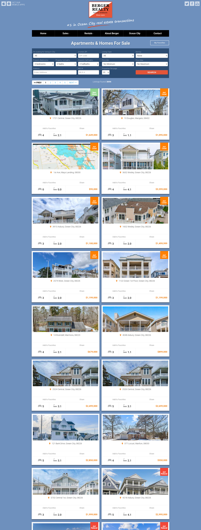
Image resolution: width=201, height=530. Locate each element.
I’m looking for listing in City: (44, 52)
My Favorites (159, 43)
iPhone (3, 3)
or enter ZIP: (82, 52)
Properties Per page (109, 69)
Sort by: (139, 52)
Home (43, 33)
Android (9, 3)
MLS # (80, 69)
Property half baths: (85, 60)
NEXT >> (73, 82)
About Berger (112, 33)
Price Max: (140, 60)
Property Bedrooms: (41, 60)
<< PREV (37, 82)
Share (64, 128)
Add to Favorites (43, 128)
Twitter (187, 3)
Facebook (192, 3)
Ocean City (134, 33)
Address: (36, 69)
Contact (158, 33)
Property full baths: (63, 60)
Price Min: (106, 60)
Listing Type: (107, 52)
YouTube (197, 3)
